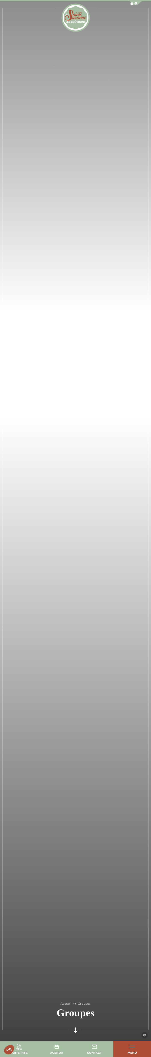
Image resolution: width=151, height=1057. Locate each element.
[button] (9, 1050)
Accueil (66, 1004)
